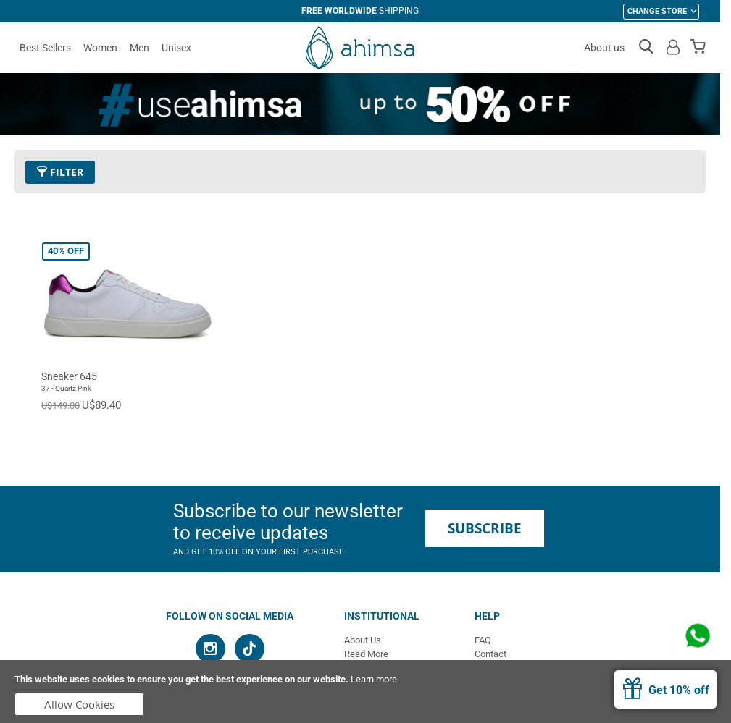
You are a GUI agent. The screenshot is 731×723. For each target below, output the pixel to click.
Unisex (176, 48)
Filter (60, 172)
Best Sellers (45, 48)
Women (100, 48)
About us (604, 48)
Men (139, 48)
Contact (490, 653)
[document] (365, 691)
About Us (362, 640)
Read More (366, 653)
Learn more (374, 679)
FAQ (483, 640)
